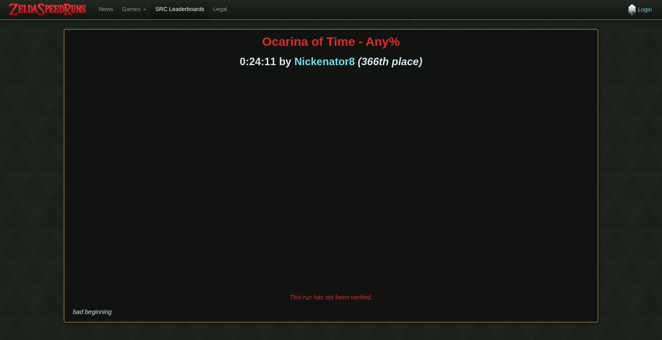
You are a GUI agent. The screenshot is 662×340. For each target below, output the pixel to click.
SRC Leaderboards (179, 9)
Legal (220, 9)
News (106, 9)
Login (645, 9)
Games (134, 9)
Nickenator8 (324, 61)
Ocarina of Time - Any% (331, 41)
